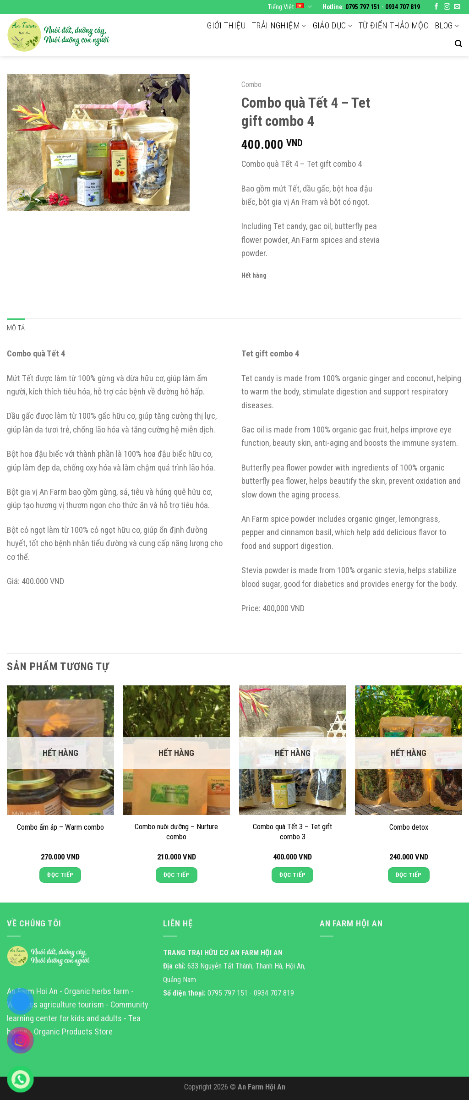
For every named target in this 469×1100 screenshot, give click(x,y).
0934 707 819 (402, 7)
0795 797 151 (362, 7)
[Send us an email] (457, 7)
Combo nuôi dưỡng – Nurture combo (176, 831)
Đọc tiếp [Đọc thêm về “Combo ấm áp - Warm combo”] (60, 874)
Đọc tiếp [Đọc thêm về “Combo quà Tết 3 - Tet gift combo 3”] (292, 874)
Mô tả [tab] (16, 328)
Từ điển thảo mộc (393, 25)
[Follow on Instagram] (447, 7)
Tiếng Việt (290, 6)
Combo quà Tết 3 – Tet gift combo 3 (292, 831)
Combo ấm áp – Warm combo (60, 827)
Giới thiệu (226, 25)
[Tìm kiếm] (458, 44)
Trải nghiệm (279, 25)
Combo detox (408, 827)
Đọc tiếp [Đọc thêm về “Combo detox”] (409, 874)
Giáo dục (333, 25)
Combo (251, 84)
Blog (447, 25)
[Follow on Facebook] (436, 7)
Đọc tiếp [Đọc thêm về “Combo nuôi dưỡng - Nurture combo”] (177, 874)
